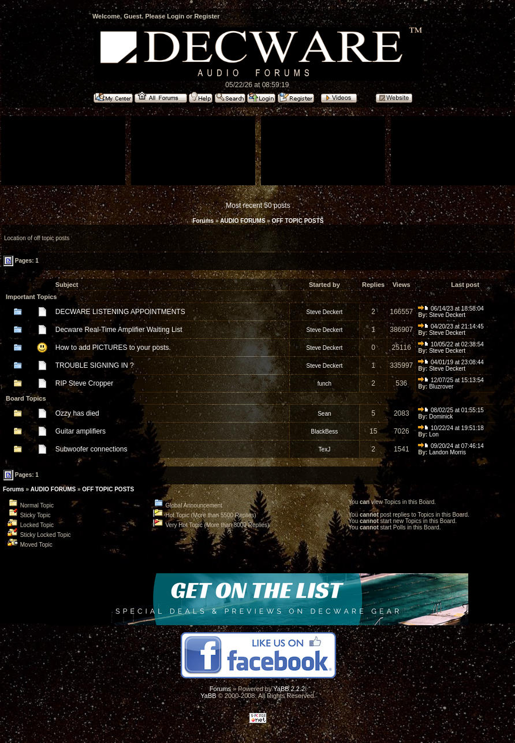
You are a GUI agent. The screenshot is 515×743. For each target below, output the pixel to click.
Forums (203, 221)
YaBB (208, 695)
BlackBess (324, 431)
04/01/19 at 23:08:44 (451, 362)
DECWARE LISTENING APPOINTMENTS (120, 312)
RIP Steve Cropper (84, 383)
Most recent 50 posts (258, 205)
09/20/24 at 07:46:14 (451, 446)
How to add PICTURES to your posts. (113, 348)
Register (206, 16)
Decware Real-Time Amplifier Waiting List (118, 330)
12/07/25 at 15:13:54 (451, 380)
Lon (434, 434)
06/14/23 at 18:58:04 (451, 308)
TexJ (325, 449)
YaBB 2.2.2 (289, 688)
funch (324, 383)
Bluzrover (441, 386)
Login (175, 16)
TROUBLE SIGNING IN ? (94, 365)
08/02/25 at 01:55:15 (451, 410)
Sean (324, 413)
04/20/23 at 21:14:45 (451, 326)
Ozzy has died (77, 413)
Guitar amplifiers (80, 431)
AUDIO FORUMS (242, 221)
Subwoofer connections (91, 449)
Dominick (441, 416)
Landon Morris (447, 452)
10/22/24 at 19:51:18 (451, 428)
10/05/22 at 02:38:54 (451, 344)
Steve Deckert (324, 312)
